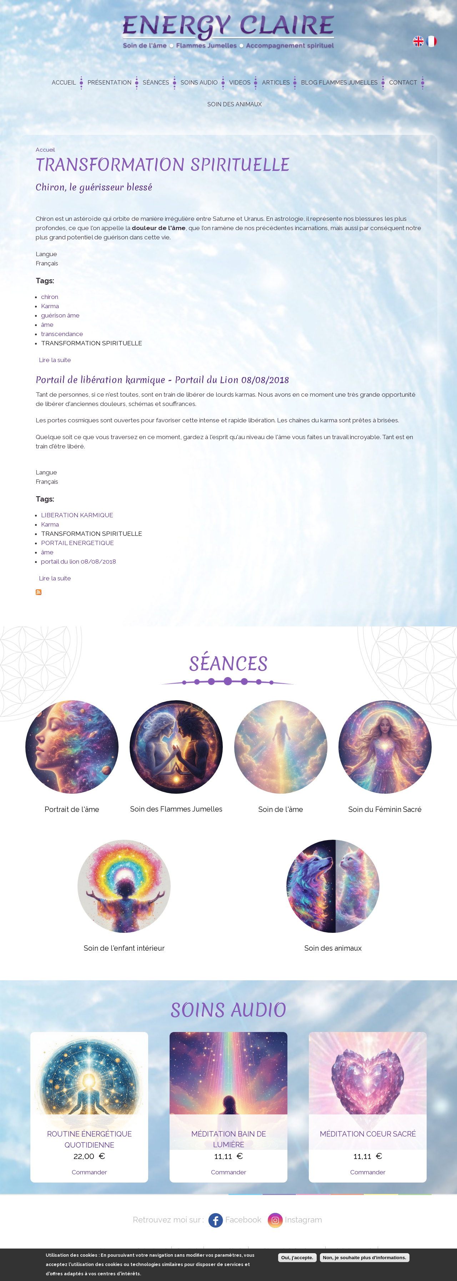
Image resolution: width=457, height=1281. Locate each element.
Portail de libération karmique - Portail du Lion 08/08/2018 (162, 379)
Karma (50, 306)
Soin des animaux (234, 104)
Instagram (303, 1219)
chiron (49, 296)
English (418, 41)
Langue (46, 254)
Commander (89, 1172)
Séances (156, 82)
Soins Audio (199, 82)
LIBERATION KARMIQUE (77, 515)
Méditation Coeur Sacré (368, 1134)
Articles (276, 82)
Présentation (109, 82)
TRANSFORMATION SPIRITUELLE (91, 343)
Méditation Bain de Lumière (228, 1139)
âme (47, 324)
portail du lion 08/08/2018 (78, 561)
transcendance (62, 333)
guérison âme (60, 315)
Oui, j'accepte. (297, 1258)
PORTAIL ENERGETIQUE (77, 543)
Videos (240, 82)
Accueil (64, 82)
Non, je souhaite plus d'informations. (364, 1258)
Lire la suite (55, 360)
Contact (403, 82)
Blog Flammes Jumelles (339, 82)
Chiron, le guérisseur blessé (94, 187)
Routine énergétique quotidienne (89, 1139)
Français (431, 41)
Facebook (243, 1219)
